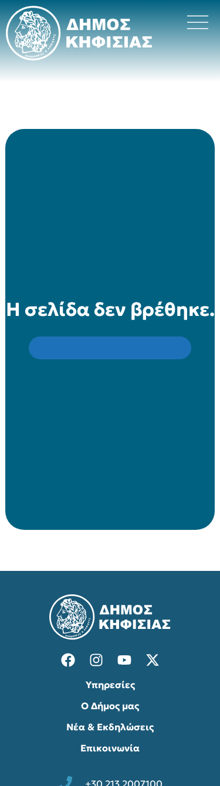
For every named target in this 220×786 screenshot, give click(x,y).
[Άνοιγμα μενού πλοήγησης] (197, 22)
